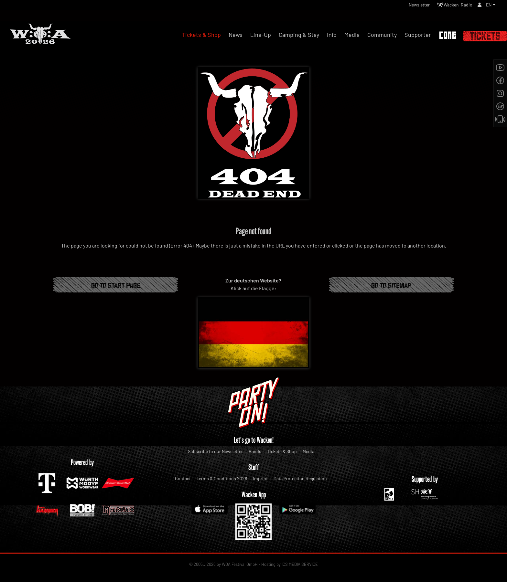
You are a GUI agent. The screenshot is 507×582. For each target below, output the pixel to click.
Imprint (260, 478)
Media (308, 451)
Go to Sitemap (391, 285)
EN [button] (488, 6)
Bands (255, 451)
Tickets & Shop (282, 451)
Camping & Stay (299, 34)
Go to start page (115, 285)
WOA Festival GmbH (240, 564)
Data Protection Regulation (300, 478)
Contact (183, 478)
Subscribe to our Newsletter (215, 451)
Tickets (485, 36)
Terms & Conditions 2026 (222, 478)
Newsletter (409, 6)
